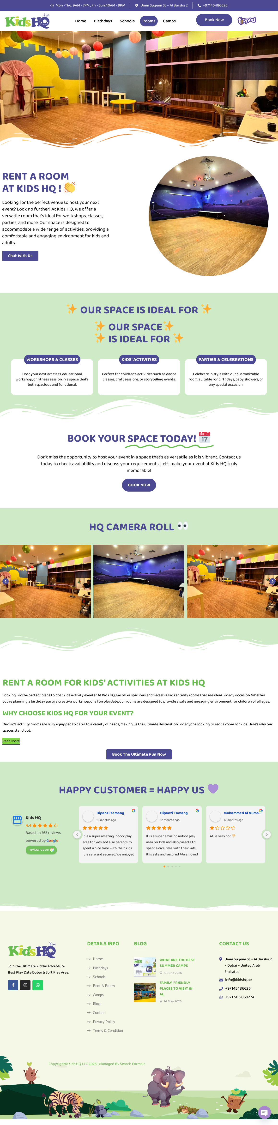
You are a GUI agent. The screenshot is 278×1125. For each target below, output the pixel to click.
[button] (5, 581)
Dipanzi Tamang (110, 813)
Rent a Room (104, 988)
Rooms (148, 21)
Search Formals (132, 1070)
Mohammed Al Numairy (242, 813)
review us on (41, 850)
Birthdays (103, 21)
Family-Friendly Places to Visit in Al (176, 988)
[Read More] (11, 741)
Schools (127, 21)
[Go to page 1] (168, 866)
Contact (99, 1017)
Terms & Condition (108, 1036)
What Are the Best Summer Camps (177, 963)
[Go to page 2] (172, 866)
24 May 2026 (171, 1001)
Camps (169, 21)
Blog (96, 1007)
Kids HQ (33, 817)
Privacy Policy (104, 1027)
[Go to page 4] (179, 866)
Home (80, 21)
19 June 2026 (171, 972)
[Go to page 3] (175, 866)
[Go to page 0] (164, 866)
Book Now (214, 20)
